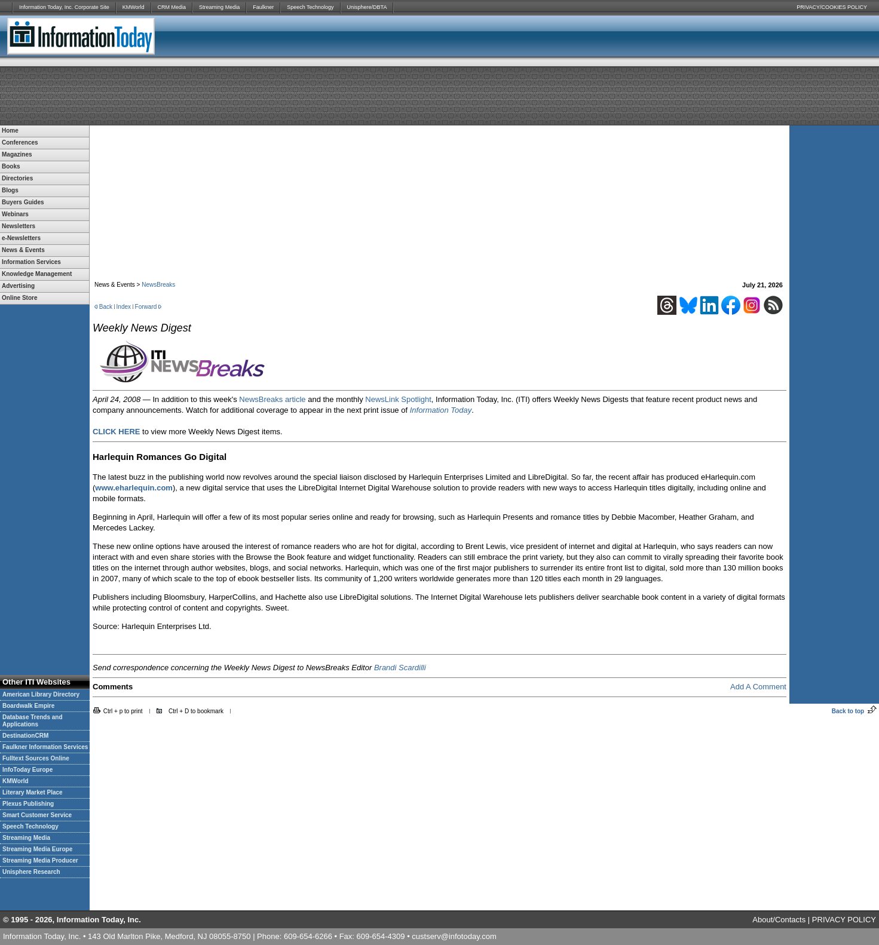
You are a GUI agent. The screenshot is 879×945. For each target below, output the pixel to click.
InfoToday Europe (27, 769)
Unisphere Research (31, 872)
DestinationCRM (25, 735)
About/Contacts (779, 919)
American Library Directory (40, 694)
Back (105, 306)
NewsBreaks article (272, 399)
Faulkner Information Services (45, 747)
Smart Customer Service (37, 815)
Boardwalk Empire (28, 705)
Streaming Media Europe (37, 849)
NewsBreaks (158, 284)
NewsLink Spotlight (398, 399)
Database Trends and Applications (32, 721)
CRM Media (172, 7)
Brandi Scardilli (400, 667)
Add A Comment (758, 686)
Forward (146, 306)
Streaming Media (219, 7)
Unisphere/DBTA (367, 7)
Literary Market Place (32, 792)
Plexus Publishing (28, 803)
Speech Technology (310, 7)
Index (124, 306)
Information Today (441, 410)
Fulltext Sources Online (35, 758)
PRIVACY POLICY (844, 919)
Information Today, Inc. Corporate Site (64, 7)
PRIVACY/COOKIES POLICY (832, 7)
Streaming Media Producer (40, 860)
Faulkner (263, 7)
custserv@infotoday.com (454, 936)
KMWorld (133, 7)
